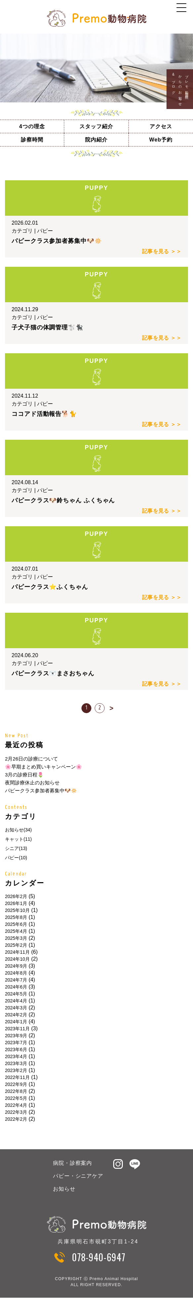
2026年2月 (16, 896)
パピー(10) (16, 857)
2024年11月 (17, 952)
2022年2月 (16, 1119)
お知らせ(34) (18, 829)
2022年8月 (16, 1091)
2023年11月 (17, 1028)
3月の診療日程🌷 (24, 774)
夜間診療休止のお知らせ (32, 782)
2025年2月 (16, 945)
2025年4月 (16, 931)
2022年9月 (16, 1084)
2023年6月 (16, 1049)
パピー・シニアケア (78, 1176)
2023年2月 (16, 1070)
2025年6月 (16, 924)
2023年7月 (16, 1042)
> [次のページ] (112, 708)
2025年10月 (17, 910)
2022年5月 (16, 1098)
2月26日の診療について (31, 759)
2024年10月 (17, 959)
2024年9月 (16, 966)
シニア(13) (16, 848)
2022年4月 (16, 1105)
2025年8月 (16, 917)
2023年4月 (16, 1056)
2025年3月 (16, 938)
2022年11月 (17, 1077)
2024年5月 (16, 993)
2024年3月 (16, 1007)
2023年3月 (16, 1063)
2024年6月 (16, 987)
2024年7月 (16, 980)
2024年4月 (16, 1000)
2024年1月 (16, 1021)
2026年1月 (16, 903)
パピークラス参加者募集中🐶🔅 (41, 790)
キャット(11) (18, 839)
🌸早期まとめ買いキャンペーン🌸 (43, 766)
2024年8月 (16, 973)
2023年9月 (16, 1035)
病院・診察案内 (72, 1163)
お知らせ (64, 1189)
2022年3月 (16, 1112)
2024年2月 (16, 1014)
